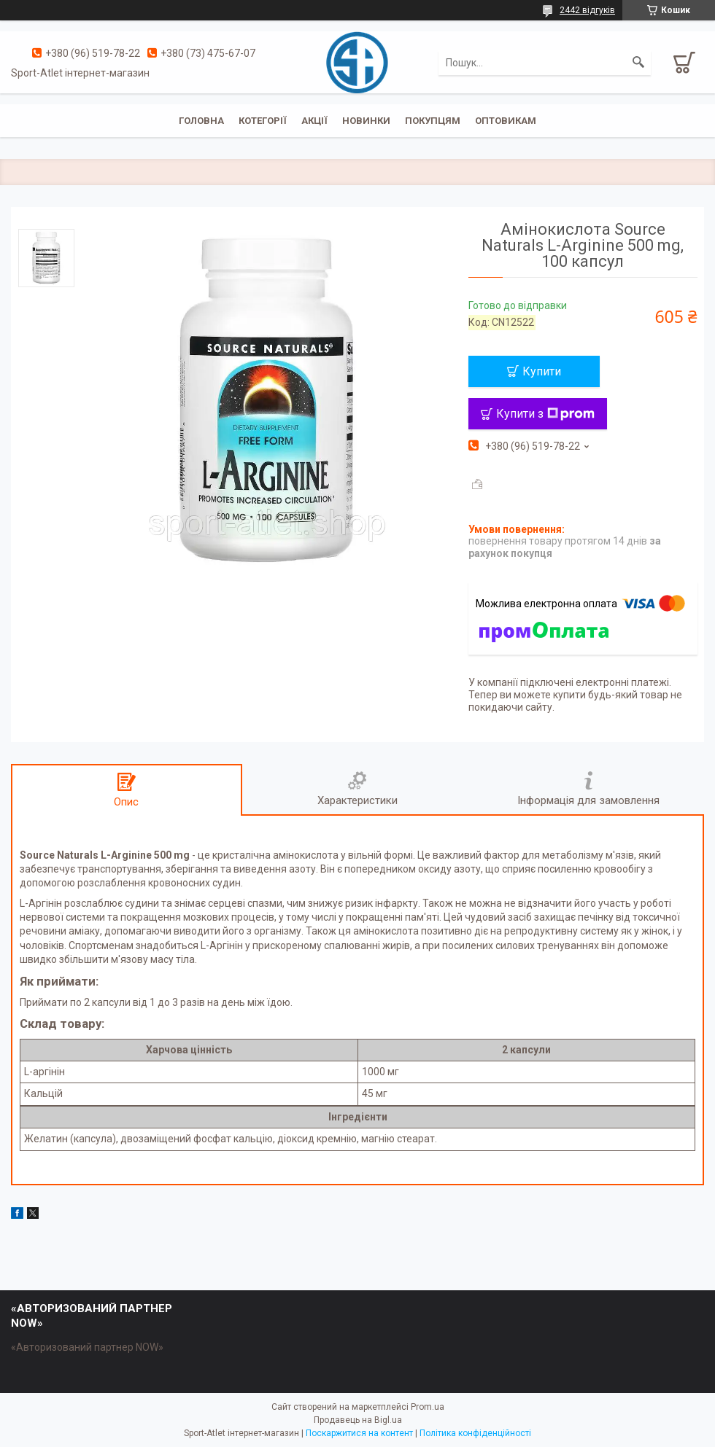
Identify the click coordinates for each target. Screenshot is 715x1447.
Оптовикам (505, 120)
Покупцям (432, 120)
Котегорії (263, 120)
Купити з (545, 414)
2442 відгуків (587, 10)
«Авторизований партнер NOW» (87, 1347)
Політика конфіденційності (475, 1433)
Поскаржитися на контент (359, 1433)
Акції (314, 120)
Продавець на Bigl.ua (358, 1420)
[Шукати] (638, 62)
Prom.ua (427, 1407)
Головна (201, 120)
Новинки (366, 120)
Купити (541, 371)
